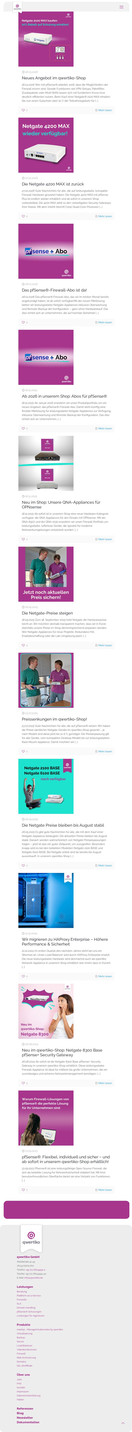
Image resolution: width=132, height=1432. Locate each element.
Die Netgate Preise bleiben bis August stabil (63, 825)
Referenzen (25, 1408)
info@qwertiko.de (33, 1277)
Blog (20, 1413)
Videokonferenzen (27, 1349)
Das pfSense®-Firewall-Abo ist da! (54, 290)
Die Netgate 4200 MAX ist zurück (53, 184)
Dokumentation (28, 1422)
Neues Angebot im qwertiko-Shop (54, 77)
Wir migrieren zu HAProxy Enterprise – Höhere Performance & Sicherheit (65, 941)
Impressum (23, 1391)
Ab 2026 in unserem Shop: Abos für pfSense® (64, 396)
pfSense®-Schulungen (29, 1311)
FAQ (19, 1383)
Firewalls (22, 1299)
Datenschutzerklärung (28, 1395)
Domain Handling (26, 1307)
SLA (19, 1303)
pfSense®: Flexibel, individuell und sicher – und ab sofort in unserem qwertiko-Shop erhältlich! (66, 1159)
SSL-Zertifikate (24, 1365)
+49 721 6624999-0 (35, 1269)
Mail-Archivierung (26, 1357)
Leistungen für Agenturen (30, 1315)
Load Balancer (24, 1345)
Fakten (20, 1399)
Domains (21, 1361)
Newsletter (25, 1417)
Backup (21, 1337)
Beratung (22, 1291)
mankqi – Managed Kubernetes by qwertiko (40, 1329)
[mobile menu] (121, 7)
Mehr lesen (105, 110)
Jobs (19, 1379)
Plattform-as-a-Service (29, 1295)
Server (20, 1341)
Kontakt (21, 1387)
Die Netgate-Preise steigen (47, 613)
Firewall (21, 1353)
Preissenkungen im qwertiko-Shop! (54, 719)
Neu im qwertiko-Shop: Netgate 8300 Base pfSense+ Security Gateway (62, 1052)
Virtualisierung (24, 1333)
